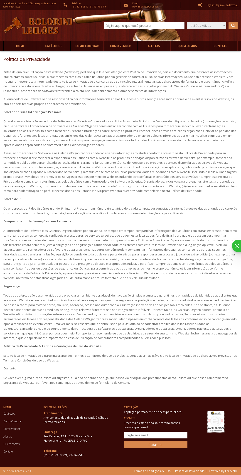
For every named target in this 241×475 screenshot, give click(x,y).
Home (20, 46)
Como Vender (120, 46)
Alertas (154, 46)
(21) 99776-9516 (98, 6)
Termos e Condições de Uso (152, 471)
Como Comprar (87, 46)
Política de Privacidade (189, 471)
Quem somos (187, 46)
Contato (221, 46)
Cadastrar (155, 445)
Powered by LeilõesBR (223, 471)
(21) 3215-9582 (80, 6)
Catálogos (53, 46)
